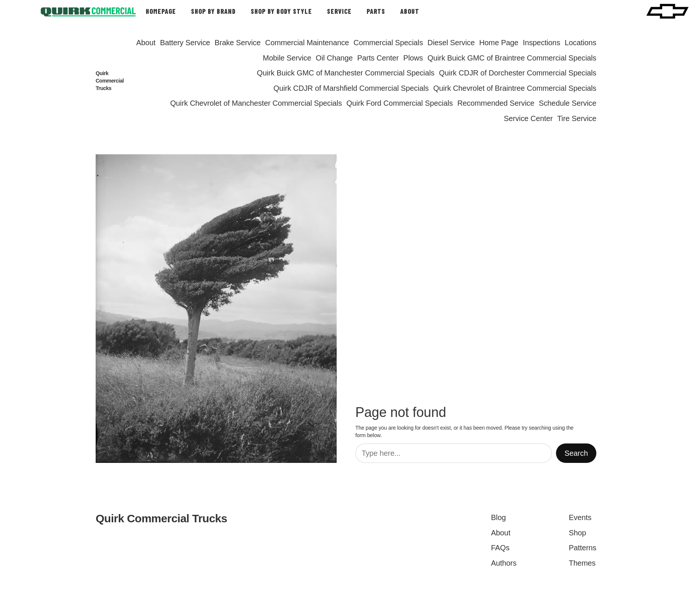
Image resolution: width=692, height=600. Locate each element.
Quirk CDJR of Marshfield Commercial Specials (351, 88)
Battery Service (185, 42)
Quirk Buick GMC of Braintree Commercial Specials (511, 58)
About (145, 42)
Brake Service (237, 42)
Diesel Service (451, 42)
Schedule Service (567, 103)
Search (576, 453)
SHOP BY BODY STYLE (281, 11)
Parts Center (378, 58)
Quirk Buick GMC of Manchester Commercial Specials (345, 73)
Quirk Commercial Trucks (110, 80)
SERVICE (339, 11)
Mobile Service (287, 58)
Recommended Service (495, 103)
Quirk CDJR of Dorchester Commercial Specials (517, 73)
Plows (413, 58)
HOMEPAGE (161, 11)
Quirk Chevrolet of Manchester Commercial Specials (256, 103)
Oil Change (334, 58)
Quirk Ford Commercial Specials (399, 103)
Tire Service (576, 118)
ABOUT (409, 11)
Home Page (498, 42)
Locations (580, 42)
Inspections (541, 42)
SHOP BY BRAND (213, 11)
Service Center (528, 118)
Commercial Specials (388, 42)
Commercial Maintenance (307, 42)
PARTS (376, 11)
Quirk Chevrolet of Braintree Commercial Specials (514, 88)
